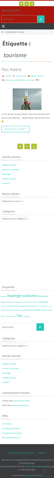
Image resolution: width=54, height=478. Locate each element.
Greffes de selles (9, 178)
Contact (42, 453)
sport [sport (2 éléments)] (43, 310)
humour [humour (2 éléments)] (15, 306)
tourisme (31, 80)
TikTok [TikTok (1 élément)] (7, 316)
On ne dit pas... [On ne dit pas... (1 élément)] (44, 306)
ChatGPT (6, 183)
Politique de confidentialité (21, 453)
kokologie (6, 174)
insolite (8, 76)
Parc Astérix (11, 69)
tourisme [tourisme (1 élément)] (13, 316)
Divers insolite (10, 10)
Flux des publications (11, 428)
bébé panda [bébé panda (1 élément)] (10, 302)
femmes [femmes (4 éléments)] (43, 301)
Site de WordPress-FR (11, 437)
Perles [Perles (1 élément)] (12, 310)
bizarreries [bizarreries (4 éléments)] (43, 296)
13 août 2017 (21, 76)
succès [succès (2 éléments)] (49, 310)
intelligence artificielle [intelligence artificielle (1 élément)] (26, 306)
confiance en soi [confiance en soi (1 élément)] (20, 302)
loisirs (7, 80)
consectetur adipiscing (35, 466)
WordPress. (37, 475)
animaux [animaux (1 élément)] (4, 296)
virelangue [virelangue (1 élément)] (26, 316)
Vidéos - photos (37, 76)
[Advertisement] (27, 252)
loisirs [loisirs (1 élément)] (36, 306)
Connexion (6, 423)
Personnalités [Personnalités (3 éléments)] (34, 309)
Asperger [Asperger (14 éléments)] (14, 295)
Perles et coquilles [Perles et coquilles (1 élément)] (20, 310)
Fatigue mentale (9, 164)
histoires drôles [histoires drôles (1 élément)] (6, 306)
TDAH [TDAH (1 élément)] (2, 316)
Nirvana (28, 475)
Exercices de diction (22, 400)
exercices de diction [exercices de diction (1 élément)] (32, 302)
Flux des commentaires (12, 433)
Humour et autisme (10, 169)
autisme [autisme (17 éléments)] (30, 295)
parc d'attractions (18, 80)
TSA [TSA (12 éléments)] (19, 315)
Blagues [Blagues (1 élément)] (3, 302)
